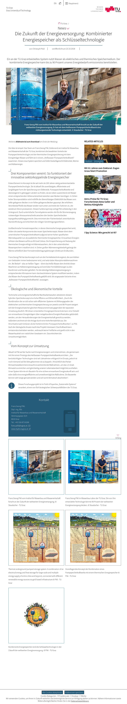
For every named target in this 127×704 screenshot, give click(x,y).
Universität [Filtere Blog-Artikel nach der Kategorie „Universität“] (98, 161)
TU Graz (62, 23)
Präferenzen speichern (74, 692)
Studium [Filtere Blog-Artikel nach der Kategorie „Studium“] (88, 161)
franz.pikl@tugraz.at (19, 425)
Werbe (82, 696)
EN (55, 3)
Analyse (74, 696)
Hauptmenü (71, 3)
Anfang (117, 436)
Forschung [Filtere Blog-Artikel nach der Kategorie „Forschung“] (89, 192)
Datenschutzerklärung (80, 701)
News (63, 28)
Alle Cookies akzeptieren (52, 692)
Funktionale (63, 696)
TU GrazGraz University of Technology (18, 9)
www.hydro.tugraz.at (19, 429)
